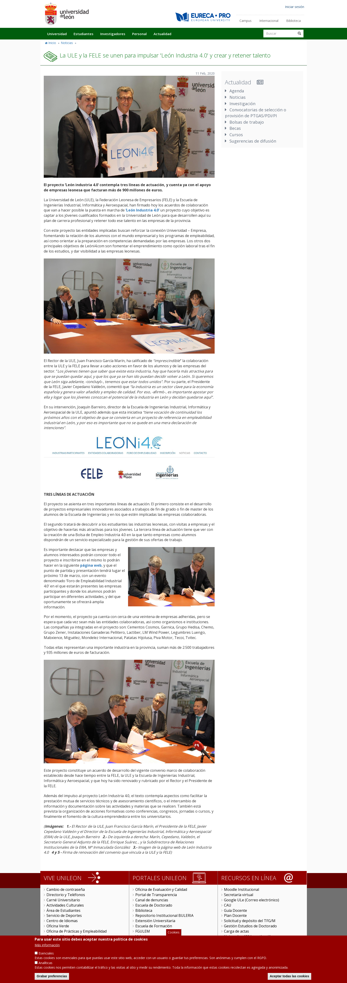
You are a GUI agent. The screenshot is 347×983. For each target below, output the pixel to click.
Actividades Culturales (65, 905)
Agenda (236, 91)
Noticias (67, 43)
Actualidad (162, 33)
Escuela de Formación (153, 925)
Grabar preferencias (52, 979)
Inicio (52, 43)
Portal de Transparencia (156, 894)
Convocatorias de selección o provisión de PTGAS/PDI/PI (255, 112)
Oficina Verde (57, 925)
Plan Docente (235, 915)
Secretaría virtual (238, 894)
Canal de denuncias (151, 899)
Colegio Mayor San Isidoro (69, 936)
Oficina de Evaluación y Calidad (161, 889)
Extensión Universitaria (155, 920)
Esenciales (46, 956)
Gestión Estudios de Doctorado (250, 925)
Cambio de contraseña (65, 889)
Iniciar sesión (294, 7)
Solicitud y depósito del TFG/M (249, 920)
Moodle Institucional (241, 889)
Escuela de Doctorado (153, 905)
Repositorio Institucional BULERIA (164, 915)
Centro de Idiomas (62, 920)
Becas (235, 128)
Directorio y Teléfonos (65, 894)
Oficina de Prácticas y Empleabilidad (76, 931)
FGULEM (142, 931)
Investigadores (112, 33)
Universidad (57, 33)
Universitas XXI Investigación (248, 936)
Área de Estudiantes (63, 910)
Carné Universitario (63, 899)
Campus (245, 20)
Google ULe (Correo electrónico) (251, 899)
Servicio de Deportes (64, 915)
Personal (139, 33)
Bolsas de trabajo (246, 122)
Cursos (236, 134)
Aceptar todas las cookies (289, 979)
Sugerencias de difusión (252, 141)
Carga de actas (236, 931)
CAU (227, 905)
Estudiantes (83, 33)
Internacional (268, 20)
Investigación (242, 103)
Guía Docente (235, 910)
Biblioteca (293, 20)
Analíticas (45, 966)
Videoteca (143, 936)
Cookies (174, 935)
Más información (47, 948)
